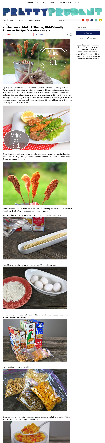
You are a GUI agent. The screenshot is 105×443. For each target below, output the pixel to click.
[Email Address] (88, 27)
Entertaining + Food (37, 20)
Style (54, 20)
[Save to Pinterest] (18, 34)
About (53, 3)
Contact (42, 3)
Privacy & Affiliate (69, 3)
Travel (20, 20)
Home (11, 20)
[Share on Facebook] (50, 34)
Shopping (29, 3)
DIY (4, 20)
